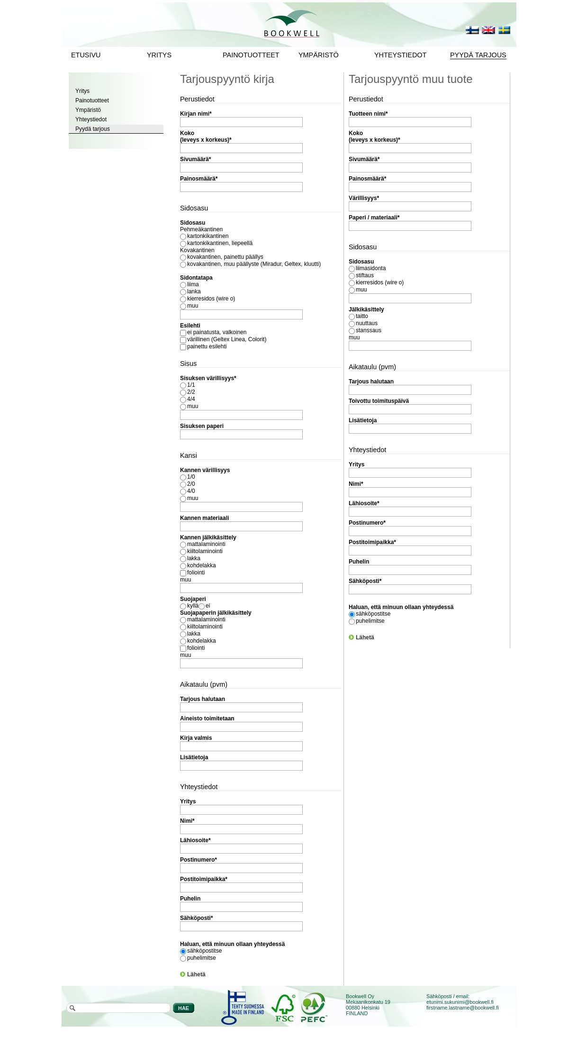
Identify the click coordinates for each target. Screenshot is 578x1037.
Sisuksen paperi (202, 426)
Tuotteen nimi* (368, 113)
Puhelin (190, 898)
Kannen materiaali (204, 518)
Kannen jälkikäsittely (208, 537)
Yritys (188, 801)
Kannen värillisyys (205, 470)
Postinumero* (198, 859)
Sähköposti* (196, 918)
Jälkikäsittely (366, 309)
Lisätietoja (194, 757)
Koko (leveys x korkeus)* (206, 136)
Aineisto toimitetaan (207, 718)
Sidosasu (192, 222)
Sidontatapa (196, 277)
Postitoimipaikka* (203, 879)
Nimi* (187, 821)
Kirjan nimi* (196, 113)
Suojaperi (193, 599)
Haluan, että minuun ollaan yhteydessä (232, 944)
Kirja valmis (196, 738)
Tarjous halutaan (202, 699)
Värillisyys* (364, 198)
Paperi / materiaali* (374, 217)
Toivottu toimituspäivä (379, 401)
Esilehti (190, 325)
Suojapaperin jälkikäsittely (216, 612)
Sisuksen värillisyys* (208, 378)
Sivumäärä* (195, 159)
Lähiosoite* (195, 840)
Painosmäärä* (198, 178)
